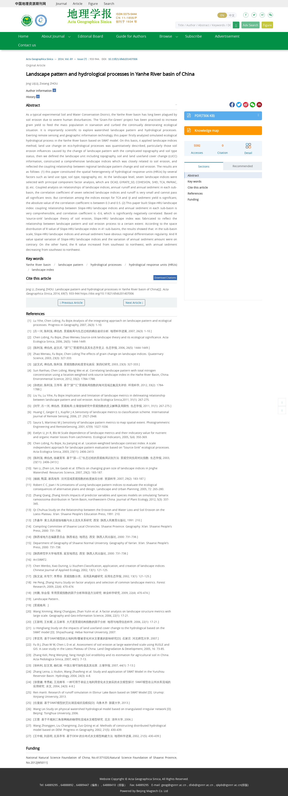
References (195, 193)
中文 (232, 15)
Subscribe (193, 36)
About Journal (53, 36)
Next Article (134, 303)
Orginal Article (35, 65)
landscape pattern (70, 265)
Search (109, 3)
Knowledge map (207, 130)
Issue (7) (82, 59)
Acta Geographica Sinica (39, 59)
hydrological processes (106, 265)
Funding (193, 199)
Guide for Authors (131, 36)
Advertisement (227, 36)
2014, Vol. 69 (65, 59)
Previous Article (71, 303)
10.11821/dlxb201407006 (122, 59)
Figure (93, 3)
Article (77, 3)
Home (23, 36)
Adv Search (250, 25)
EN (222, 15)
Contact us (27, 45)
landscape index (43, 270)
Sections (203, 166)
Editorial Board (90, 36)
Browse (165, 36)
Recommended (243, 166)
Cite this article (198, 187)
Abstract (193, 175)
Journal (61, 3)
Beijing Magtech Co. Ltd (152, 791)
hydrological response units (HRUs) (153, 265)
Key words (194, 181)
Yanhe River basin (38, 265)
